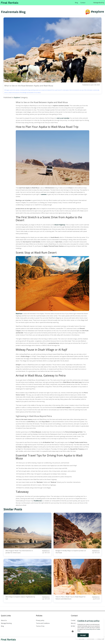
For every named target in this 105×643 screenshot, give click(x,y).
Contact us (74, 620)
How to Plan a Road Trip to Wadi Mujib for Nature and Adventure (71, 598)
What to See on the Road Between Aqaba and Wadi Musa (28, 85)
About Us (4, 620)
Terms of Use (40, 626)
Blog (76, 3)
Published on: (43, 551)
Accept (82, 635)
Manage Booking (98, 3)
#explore (97, 11)
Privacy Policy (100, 639)
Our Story (81, 639)
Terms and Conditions (43, 623)
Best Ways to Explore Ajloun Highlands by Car (20, 598)
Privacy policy (40, 620)
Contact (82, 3)
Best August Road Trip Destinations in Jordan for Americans (19, 552)
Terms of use (90, 639)
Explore (17, 97)
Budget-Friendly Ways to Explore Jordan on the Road (71, 552)
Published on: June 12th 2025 (91, 85)
